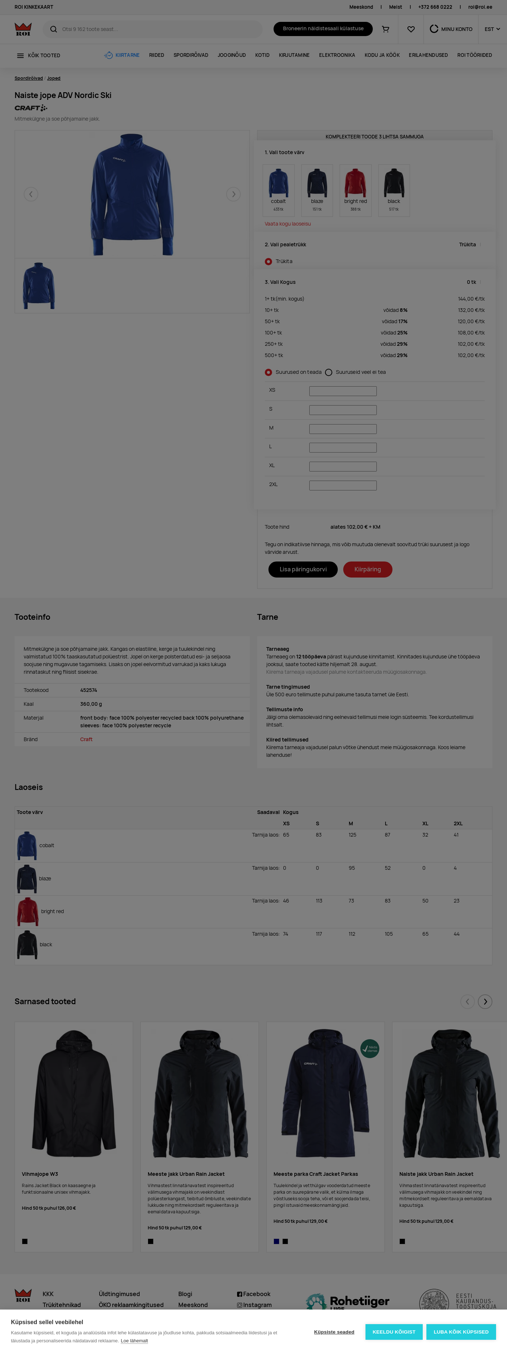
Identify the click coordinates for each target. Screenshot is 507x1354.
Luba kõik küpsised (461, 1332)
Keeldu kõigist (394, 1332)
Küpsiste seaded (334, 1332)
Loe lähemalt (134, 1340)
